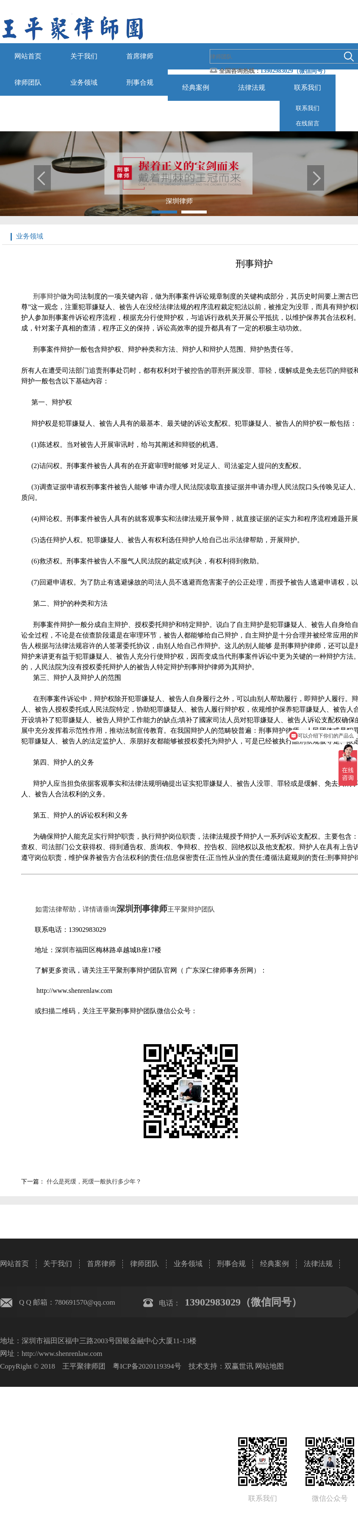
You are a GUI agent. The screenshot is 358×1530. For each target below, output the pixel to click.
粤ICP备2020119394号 (147, 1366)
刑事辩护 (46, 296)
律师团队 (28, 82)
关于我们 (83, 56)
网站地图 (269, 1366)
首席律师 (139, 56)
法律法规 (251, 87)
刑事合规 (139, 82)
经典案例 (195, 87)
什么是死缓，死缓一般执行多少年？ (93, 1181)
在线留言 (307, 123)
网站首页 (28, 56)
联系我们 (307, 87)
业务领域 (83, 82)
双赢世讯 (239, 1366)
